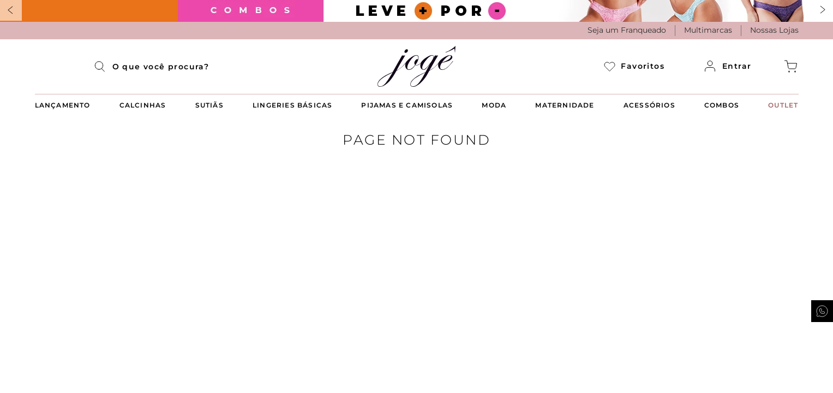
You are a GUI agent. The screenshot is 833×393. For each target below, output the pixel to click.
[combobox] (161, 66)
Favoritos (634, 66)
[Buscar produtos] (103, 66)
